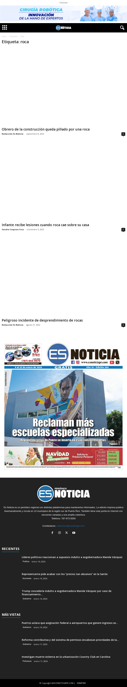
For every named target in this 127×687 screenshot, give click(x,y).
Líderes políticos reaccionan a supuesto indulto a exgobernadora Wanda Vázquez (72, 557)
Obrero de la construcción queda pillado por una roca (46, 129)
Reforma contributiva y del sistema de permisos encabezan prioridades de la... (70, 639)
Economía (27, 578)
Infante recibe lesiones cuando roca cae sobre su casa (45, 225)
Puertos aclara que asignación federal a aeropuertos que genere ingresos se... (70, 623)
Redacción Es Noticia (12, 133)
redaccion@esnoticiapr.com (71, 526)
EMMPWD (81, 683)
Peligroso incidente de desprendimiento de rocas (42, 320)
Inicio (4, 36)
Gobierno (27, 598)
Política (26, 561)
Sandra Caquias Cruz (13, 229)
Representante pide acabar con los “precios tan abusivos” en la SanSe (65, 574)
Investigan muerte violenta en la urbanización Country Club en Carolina (66, 656)
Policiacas (27, 661)
